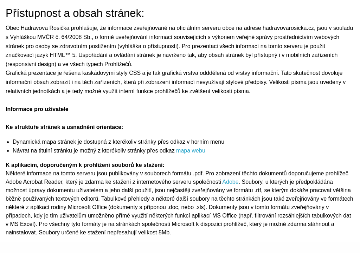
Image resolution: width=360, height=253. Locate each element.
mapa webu (190, 151)
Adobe (230, 182)
